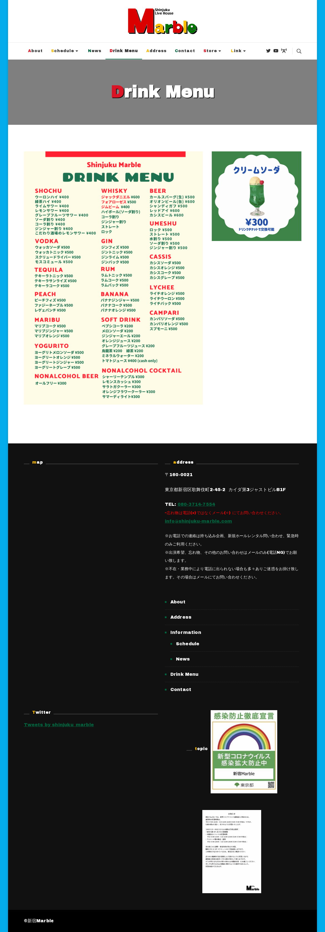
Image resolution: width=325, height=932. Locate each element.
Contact (185, 51)
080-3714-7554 (196, 504)
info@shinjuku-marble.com (198, 521)
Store (210, 51)
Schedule (62, 51)
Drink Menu (124, 51)
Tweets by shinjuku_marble (59, 724)
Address (156, 51)
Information (185, 632)
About (35, 51)
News (94, 51)
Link (236, 51)
